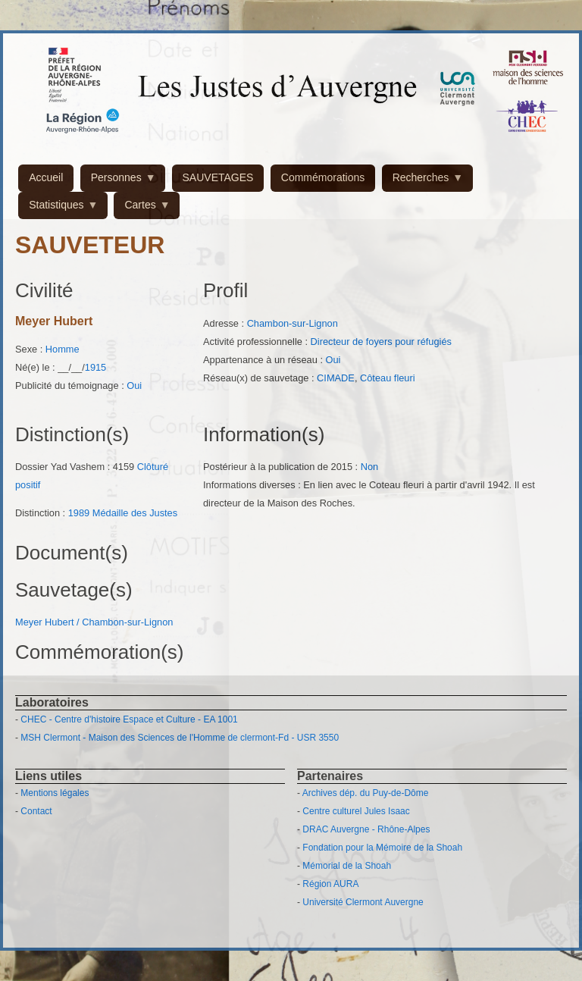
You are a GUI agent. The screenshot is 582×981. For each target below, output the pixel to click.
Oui (134, 385)
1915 (95, 367)
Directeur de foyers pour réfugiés (381, 341)
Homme (62, 349)
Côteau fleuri (387, 378)
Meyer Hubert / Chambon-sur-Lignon (94, 622)
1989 (78, 513)
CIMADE (336, 378)
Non (369, 466)
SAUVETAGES (218, 177)
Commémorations (323, 177)
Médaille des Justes (134, 513)
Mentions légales (54, 793)
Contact (36, 811)
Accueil (46, 177)
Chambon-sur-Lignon (292, 323)
